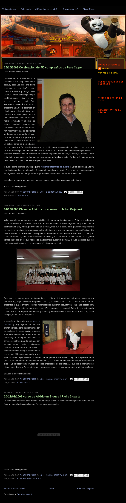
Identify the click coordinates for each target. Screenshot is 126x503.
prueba (105, 68)
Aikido (18, 478)
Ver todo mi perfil (108, 73)
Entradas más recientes (15, 488)
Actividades (21, 195)
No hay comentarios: (57, 379)
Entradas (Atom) (24, 494)
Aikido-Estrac (89, 9)
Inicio (51, 488)
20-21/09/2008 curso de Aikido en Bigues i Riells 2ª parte (42, 396)
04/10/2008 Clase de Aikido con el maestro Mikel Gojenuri (43, 209)
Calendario (26, 9)
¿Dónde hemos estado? (46, 9)
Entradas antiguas (85, 488)
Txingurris (7, 15)
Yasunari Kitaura (32, 478)
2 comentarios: (54, 192)
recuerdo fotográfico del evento (55, 167)
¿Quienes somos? (70, 9)
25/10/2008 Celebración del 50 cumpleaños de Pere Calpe (43, 67)
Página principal (9, 9)
